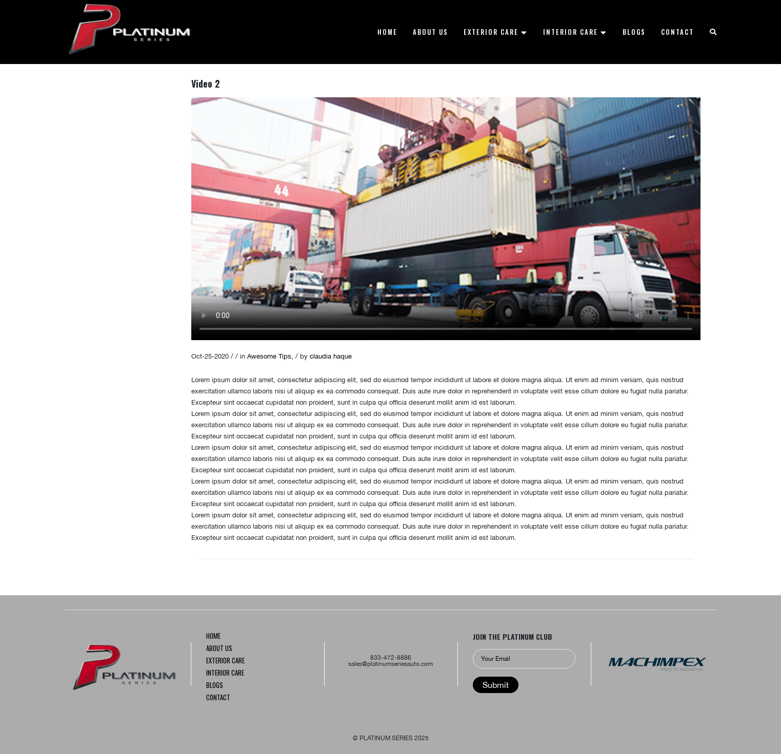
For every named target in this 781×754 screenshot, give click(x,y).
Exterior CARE (225, 661)
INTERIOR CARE (225, 673)
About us (219, 649)
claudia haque (331, 356)
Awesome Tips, (271, 356)
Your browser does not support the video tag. (445, 218)
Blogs (214, 686)
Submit (496, 684)
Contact (218, 698)
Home (213, 637)
